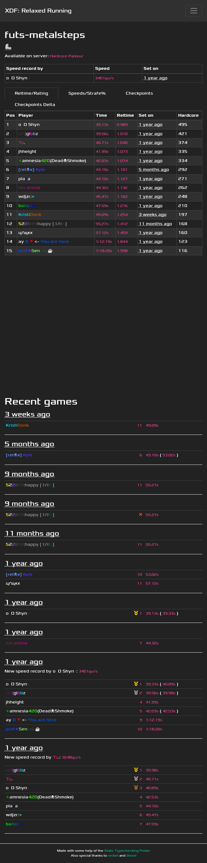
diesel (131, 855)
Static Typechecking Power (127, 851)
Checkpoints (139, 93)
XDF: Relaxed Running (38, 10)
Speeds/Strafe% (86, 93)
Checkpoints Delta (35, 104)
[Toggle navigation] (194, 11)
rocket (113, 855)
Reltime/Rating (31, 93)
